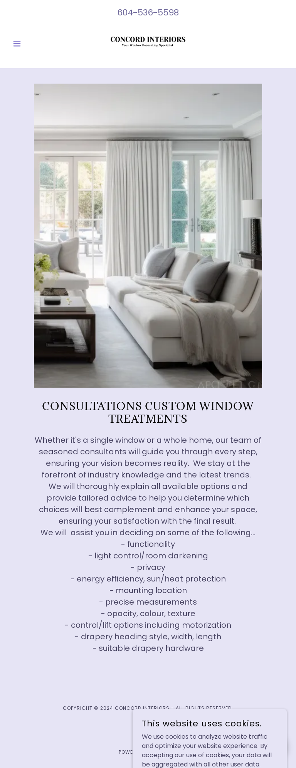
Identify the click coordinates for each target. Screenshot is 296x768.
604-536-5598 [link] (148, 12)
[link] (148, 43)
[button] (30, 43)
